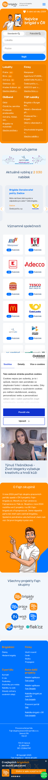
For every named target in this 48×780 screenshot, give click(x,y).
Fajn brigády (30, 699)
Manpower (29, 72)
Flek (26, 707)
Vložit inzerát (30, 652)
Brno (7, 76)
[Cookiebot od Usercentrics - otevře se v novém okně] (34, 357)
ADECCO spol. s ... (32, 87)
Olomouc (9, 83)
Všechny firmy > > (31, 91)
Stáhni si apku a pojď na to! (29, 771)
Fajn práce (29, 680)
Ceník (27, 655)
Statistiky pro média (10, 684)
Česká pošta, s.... (31, 83)
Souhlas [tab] (8, 364)
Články (5, 652)
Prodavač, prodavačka (8, 111)
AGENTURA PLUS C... (33, 80)
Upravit (24, 421)
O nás (4, 678)
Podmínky (6, 681)
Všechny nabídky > (31, 136)
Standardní (14, 34)
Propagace (29, 662)
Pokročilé (35, 34)
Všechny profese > (10, 130)
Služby (28, 659)
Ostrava (8, 80)
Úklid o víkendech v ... (33, 124)
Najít (24, 56)
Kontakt (5, 675)
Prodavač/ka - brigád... (31, 117)
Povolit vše (24, 412)
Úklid (5, 102)
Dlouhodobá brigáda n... (33, 131)
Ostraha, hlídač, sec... (10, 118)
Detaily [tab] (21, 364)
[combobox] (24, 40)
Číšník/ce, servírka (11, 106)
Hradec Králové (12, 87)
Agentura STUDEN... (33, 76)
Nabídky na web (9, 688)
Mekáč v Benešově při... (32, 111)
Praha (8, 72)
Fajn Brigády (30, 689)
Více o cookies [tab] (37, 364)
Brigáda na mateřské (8, 125)
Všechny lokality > (10, 91)
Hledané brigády (9, 655)
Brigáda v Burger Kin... (32, 104)
